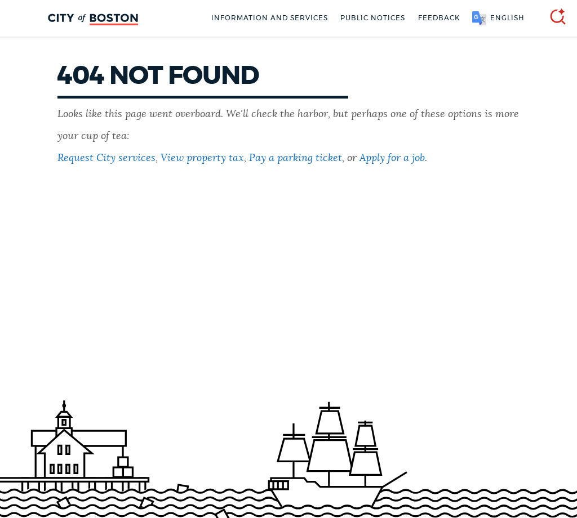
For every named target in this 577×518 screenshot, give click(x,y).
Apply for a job (392, 158)
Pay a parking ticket (295, 158)
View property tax (202, 158)
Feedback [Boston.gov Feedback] (439, 18)
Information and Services (269, 18)
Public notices (372, 18)
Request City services (106, 158)
